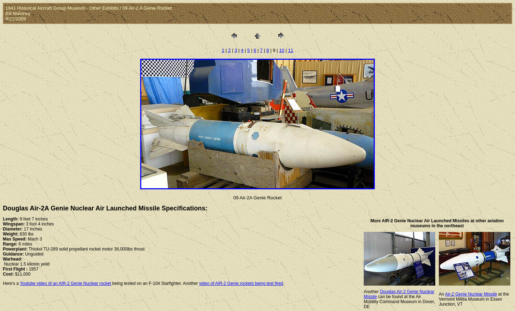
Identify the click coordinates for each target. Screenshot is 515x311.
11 (290, 50)
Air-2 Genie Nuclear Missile (471, 294)
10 (281, 50)
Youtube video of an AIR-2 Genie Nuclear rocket (65, 283)
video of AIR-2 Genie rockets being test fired (241, 283)
